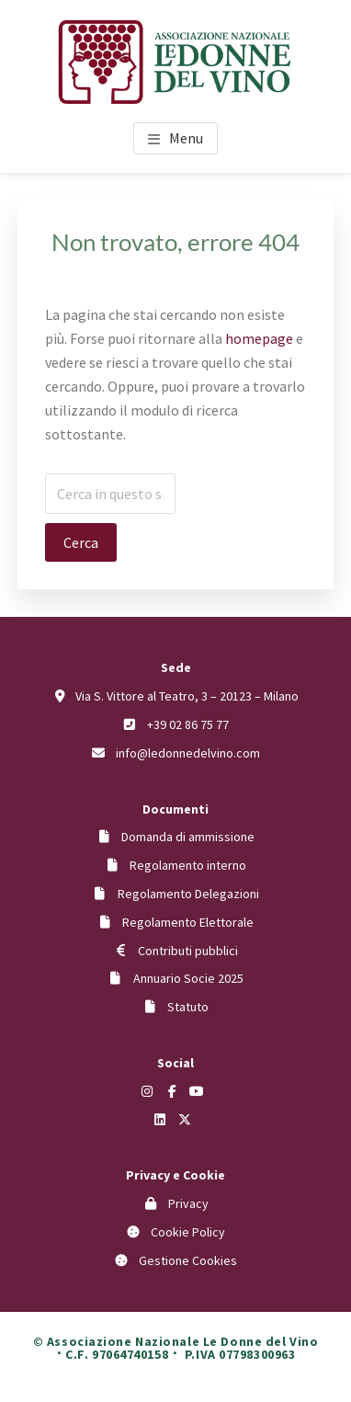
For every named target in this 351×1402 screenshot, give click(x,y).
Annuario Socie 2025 (188, 978)
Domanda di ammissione (188, 836)
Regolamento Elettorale (188, 922)
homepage (259, 338)
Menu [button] (186, 138)
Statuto (188, 1006)
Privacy (188, 1203)
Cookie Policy (188, 1232)
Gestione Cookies (188, 1260)
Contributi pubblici (188, 950)
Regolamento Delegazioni (188, 893)
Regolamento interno (188, 865)
